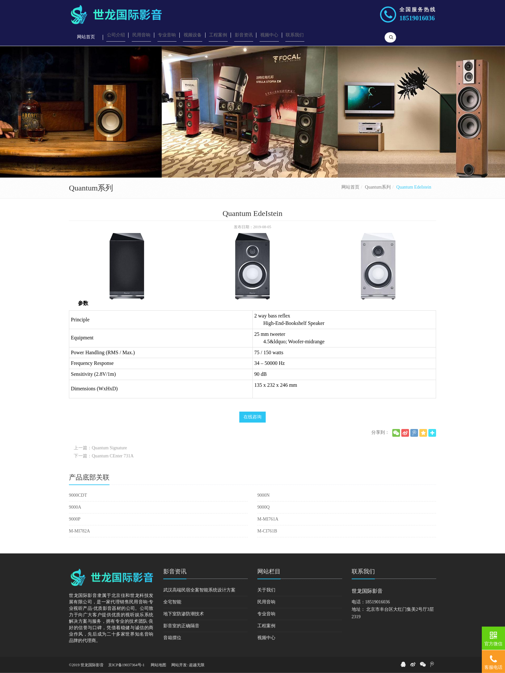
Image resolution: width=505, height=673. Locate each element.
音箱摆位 (172, 637)
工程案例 (266, 625)
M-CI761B (267, 531)
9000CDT (78, 495)
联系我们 (363, 571)
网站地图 (158, 665)
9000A (75, 507)
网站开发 (179, 665)
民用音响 (266, 602)
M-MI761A (267, 519)
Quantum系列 (378, 187)
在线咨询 (252, 417)
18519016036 (417, 18)
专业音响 (266, 613)
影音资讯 (174, 571)
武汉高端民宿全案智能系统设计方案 (199, 590)
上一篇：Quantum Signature (100, 447)
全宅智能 (172, 602)
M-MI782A (79, 531)
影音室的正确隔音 (181, 625)
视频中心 (266, 637)
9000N (263, 495)
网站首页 (350, 187)
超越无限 (197, 665)
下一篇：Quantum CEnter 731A (104, 456)
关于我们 (266, 590)
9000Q (263, 507)
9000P (75, 519)
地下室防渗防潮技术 (183, 613)
